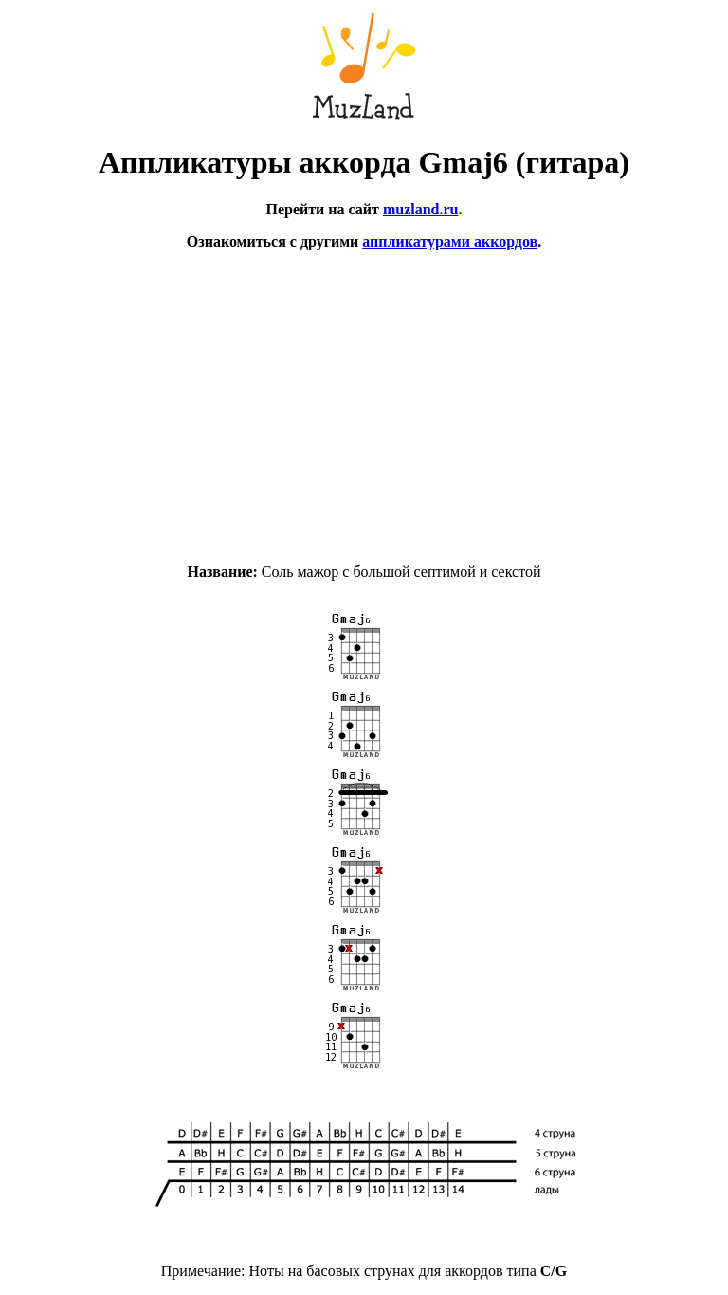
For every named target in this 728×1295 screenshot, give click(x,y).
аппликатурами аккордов (449, 241)
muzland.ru (421, 209)
